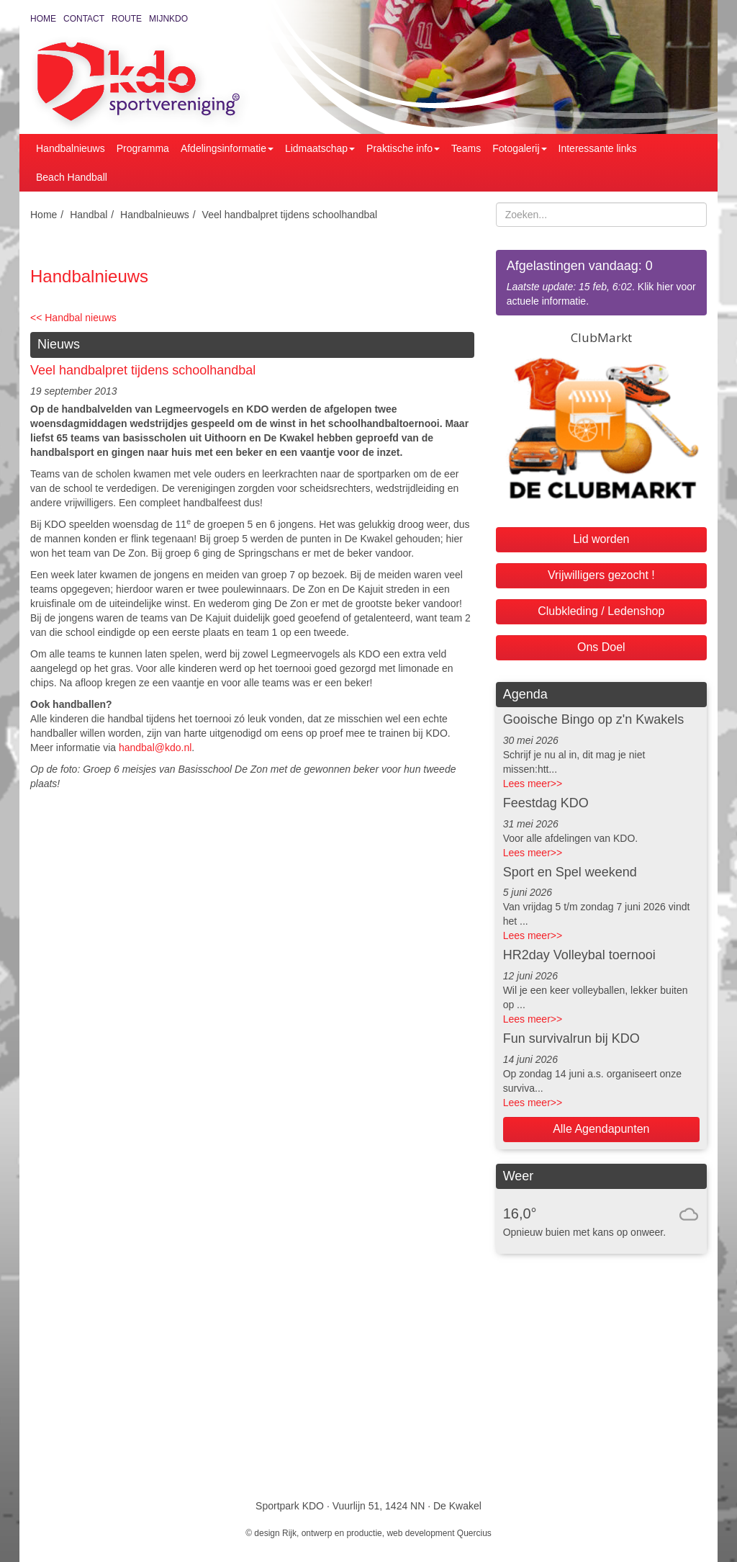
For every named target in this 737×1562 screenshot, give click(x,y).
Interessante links (598, 148)
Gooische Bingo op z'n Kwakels (593, 719)
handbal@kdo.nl (155, 747)
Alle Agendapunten (601, 1129)
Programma (143, 148)
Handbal (88, 214)
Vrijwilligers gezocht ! (601, 575)
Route (127, 19)
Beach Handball (71, 177)
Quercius (474, 1533)
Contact (83, 19)
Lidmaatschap (320, 148)
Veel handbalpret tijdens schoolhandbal (290, 214)
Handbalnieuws (70, 148)
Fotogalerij (519, 148)
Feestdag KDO (546, 803)
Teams (466, 148)
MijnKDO (168, 19)
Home (43, 19)
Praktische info (403, 148)
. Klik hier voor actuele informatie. (601, 282)
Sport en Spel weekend (570, 872)
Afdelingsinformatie (227, 148)
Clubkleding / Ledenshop (601, 611)
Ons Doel (601, 647)
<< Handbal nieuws (73, 317)
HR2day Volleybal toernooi (579, 955)
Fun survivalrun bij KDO (571, 1038)
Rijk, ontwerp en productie (332, 1533)
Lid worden (601, 539)
